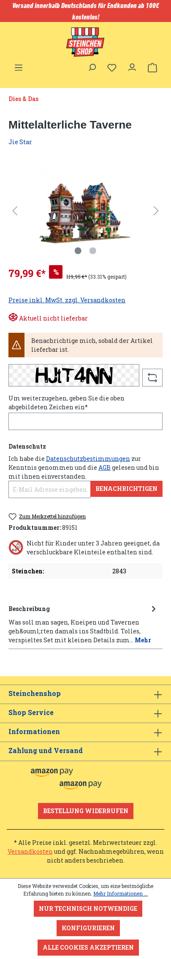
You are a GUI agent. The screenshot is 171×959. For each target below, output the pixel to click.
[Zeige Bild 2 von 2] (93, 250)
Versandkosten (30, 851)
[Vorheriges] (14, 211)
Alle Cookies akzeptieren (88, 947)
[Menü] (18, 65)
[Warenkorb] (152, 67)
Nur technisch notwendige (88, 908)
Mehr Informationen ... (120, 893)
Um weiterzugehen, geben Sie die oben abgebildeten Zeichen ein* (66, 402)
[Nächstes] (156, 211)
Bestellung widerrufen (85, 811)
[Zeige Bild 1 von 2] (78, 250)
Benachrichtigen (126, 489)
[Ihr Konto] (132, 65)
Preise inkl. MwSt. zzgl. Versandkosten (66, 300)
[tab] (83, 624)
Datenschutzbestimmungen (88, 459)
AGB (104, 467)
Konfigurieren (88, 928)
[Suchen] (91, 65)
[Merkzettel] (112, 67)
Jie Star (20, 142)
